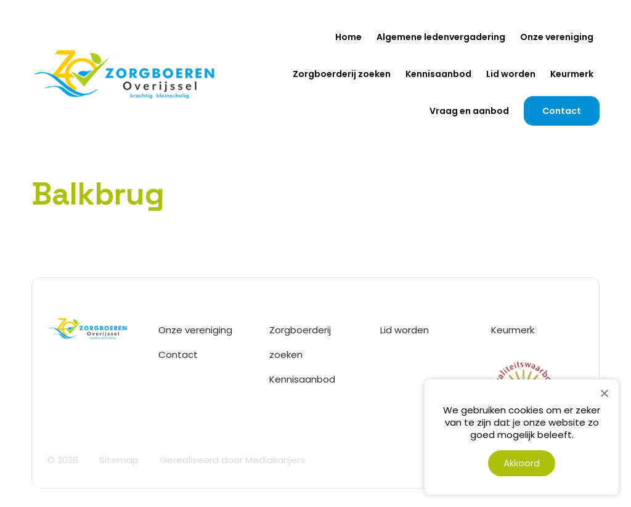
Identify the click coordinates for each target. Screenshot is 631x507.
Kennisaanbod (438, 74)
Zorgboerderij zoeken (342, 74)
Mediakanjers (275, 459)
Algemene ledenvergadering (441, 37)
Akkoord (521, 462)
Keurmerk (571, 74)
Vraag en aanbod (469, 111)
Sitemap (119, 459)
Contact (561, 111)
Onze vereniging (556, 37)
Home (348, 37)
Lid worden (510, 74)
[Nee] (604, 393)
